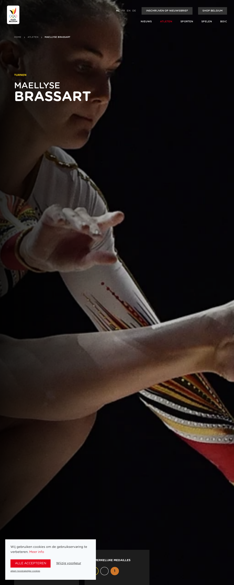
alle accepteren (30, 563)
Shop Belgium (212, 11)
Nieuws (146, 21)
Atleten (166, 21)
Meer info (36, 552)
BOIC (223, 21)
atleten (33, 37)
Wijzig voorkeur (68, 563)
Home (17, 37)
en (128, 11)
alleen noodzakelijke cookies (25, 571)
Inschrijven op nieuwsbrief (167, 11)
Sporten (186, 21)
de (134, 11)
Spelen (206, 21)
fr (123, 11)
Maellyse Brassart (57, 37)
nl (118, 11)
